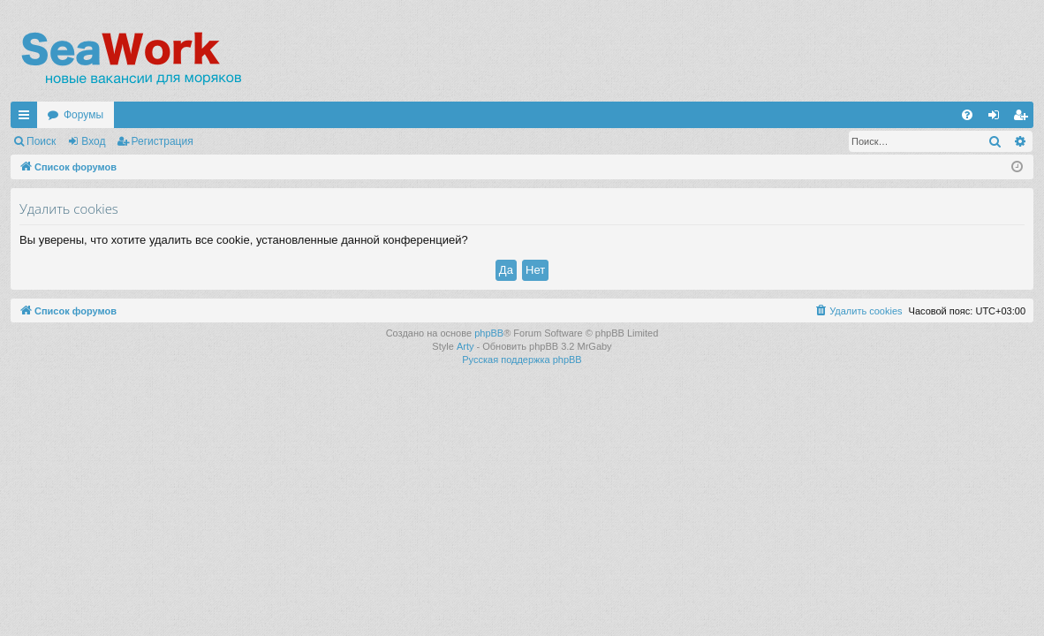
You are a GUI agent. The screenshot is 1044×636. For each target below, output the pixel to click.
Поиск (41, 141)
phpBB (488, 333)
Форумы (83, 115)
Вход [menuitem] (997, 118)
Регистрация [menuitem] (1023, 118)
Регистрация (162, 141)
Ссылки (27, 118)
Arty (465, 346)
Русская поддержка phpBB (521, 359)
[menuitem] (967, 115)
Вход (93, 141)
